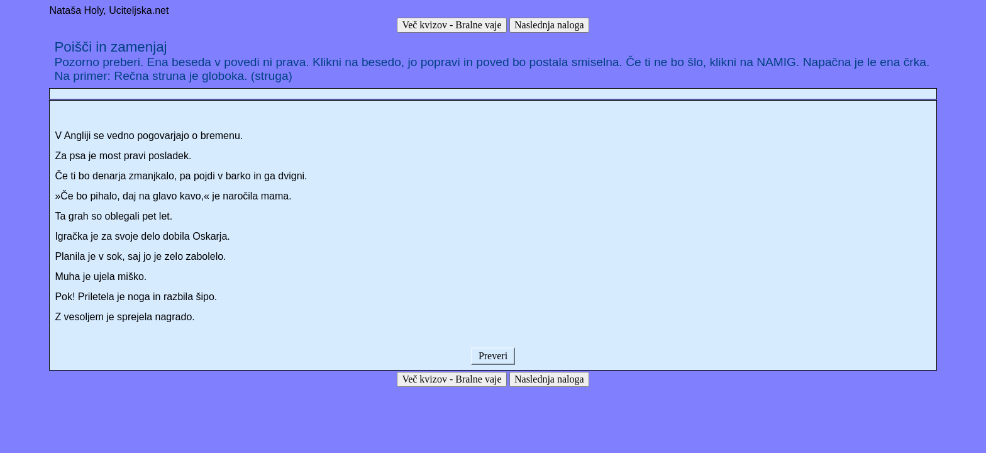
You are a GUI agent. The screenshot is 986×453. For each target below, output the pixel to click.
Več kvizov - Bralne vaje (451, 25)
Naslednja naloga (549, 25)
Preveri (493, 355)
